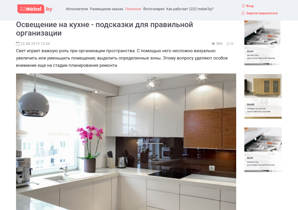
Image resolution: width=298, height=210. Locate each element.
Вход (249, 6)
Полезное (133, 9)
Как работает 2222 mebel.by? (190, 9)
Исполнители (77, 9)
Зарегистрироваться (261, 13)
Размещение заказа (106, 9)
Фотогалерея (153, 9)
